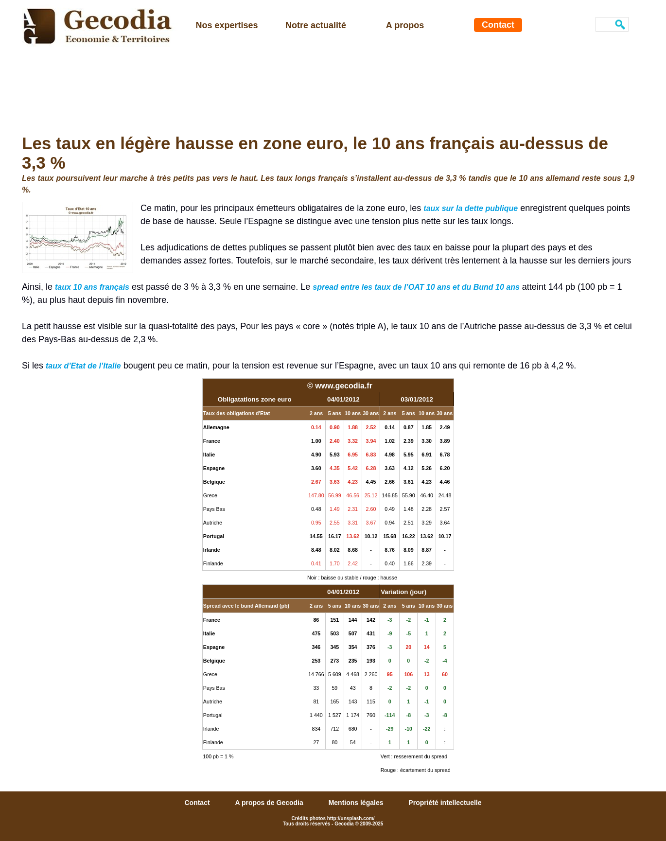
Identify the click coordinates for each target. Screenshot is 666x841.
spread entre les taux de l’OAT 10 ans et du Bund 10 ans (416, 287)
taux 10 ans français (92, 287)
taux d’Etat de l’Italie (83, 366)
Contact (498, 25)
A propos (405, 25)
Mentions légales (357, 802)
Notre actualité (315, 25)
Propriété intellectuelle (444, 802)
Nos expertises (226, 25)
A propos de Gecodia (270, 802)
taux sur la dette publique (470, 208)
